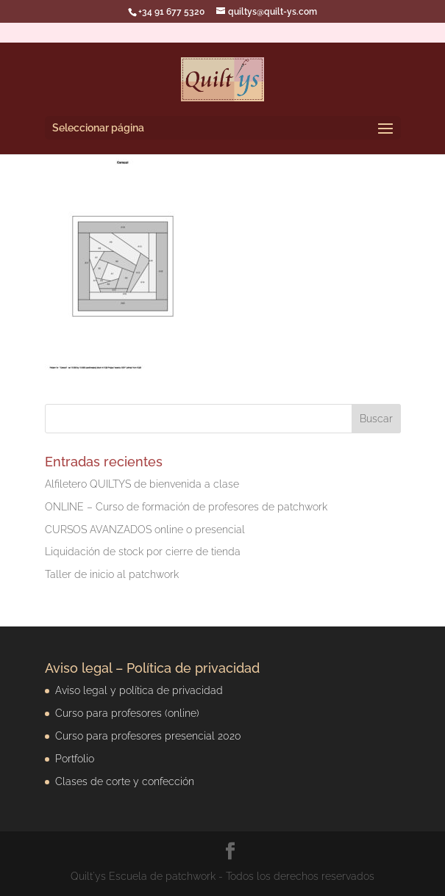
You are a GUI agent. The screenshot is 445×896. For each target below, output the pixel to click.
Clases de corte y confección (124, 781)
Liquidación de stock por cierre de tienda (143, 551)
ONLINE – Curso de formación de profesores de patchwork (186, 507)
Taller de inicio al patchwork (112, 574)
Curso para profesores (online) (127, 713)
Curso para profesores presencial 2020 (148, 736)
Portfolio (74, 759)
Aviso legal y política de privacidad (139, 690)
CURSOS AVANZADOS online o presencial (145, 529)
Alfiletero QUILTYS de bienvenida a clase (142, 484)
